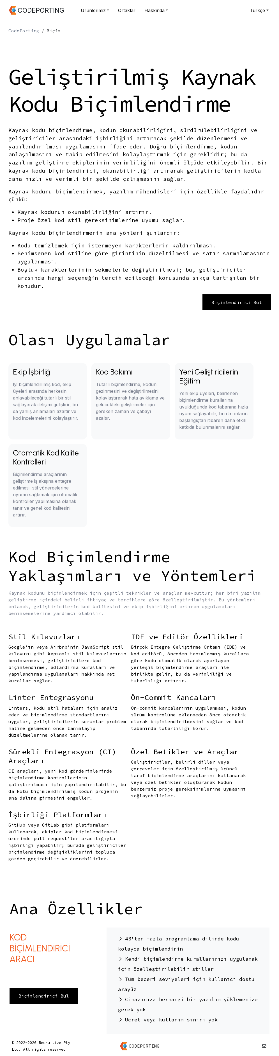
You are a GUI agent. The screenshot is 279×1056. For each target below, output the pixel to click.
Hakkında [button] (154, 10)
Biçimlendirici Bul (236, 302)
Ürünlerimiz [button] (93, 10)
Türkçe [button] (257, 10)
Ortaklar (126, 10)
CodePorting (23, 30)
